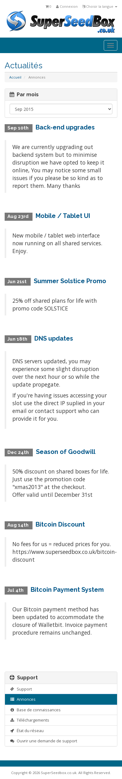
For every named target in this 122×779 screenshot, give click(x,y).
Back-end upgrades (65, 127)
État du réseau (27, 730)
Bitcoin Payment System (67, 589)
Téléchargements (29, 720)
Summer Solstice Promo (70, 281)
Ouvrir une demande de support (43, 741)
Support (21, 689)
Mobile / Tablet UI (63, 216)
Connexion (67, 6)
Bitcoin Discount (60, 524)
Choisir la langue (99, 6)
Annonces (23, 699)
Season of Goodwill (65, 451)
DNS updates (53, 338)
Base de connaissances (35, 710)
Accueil (15, 77)
